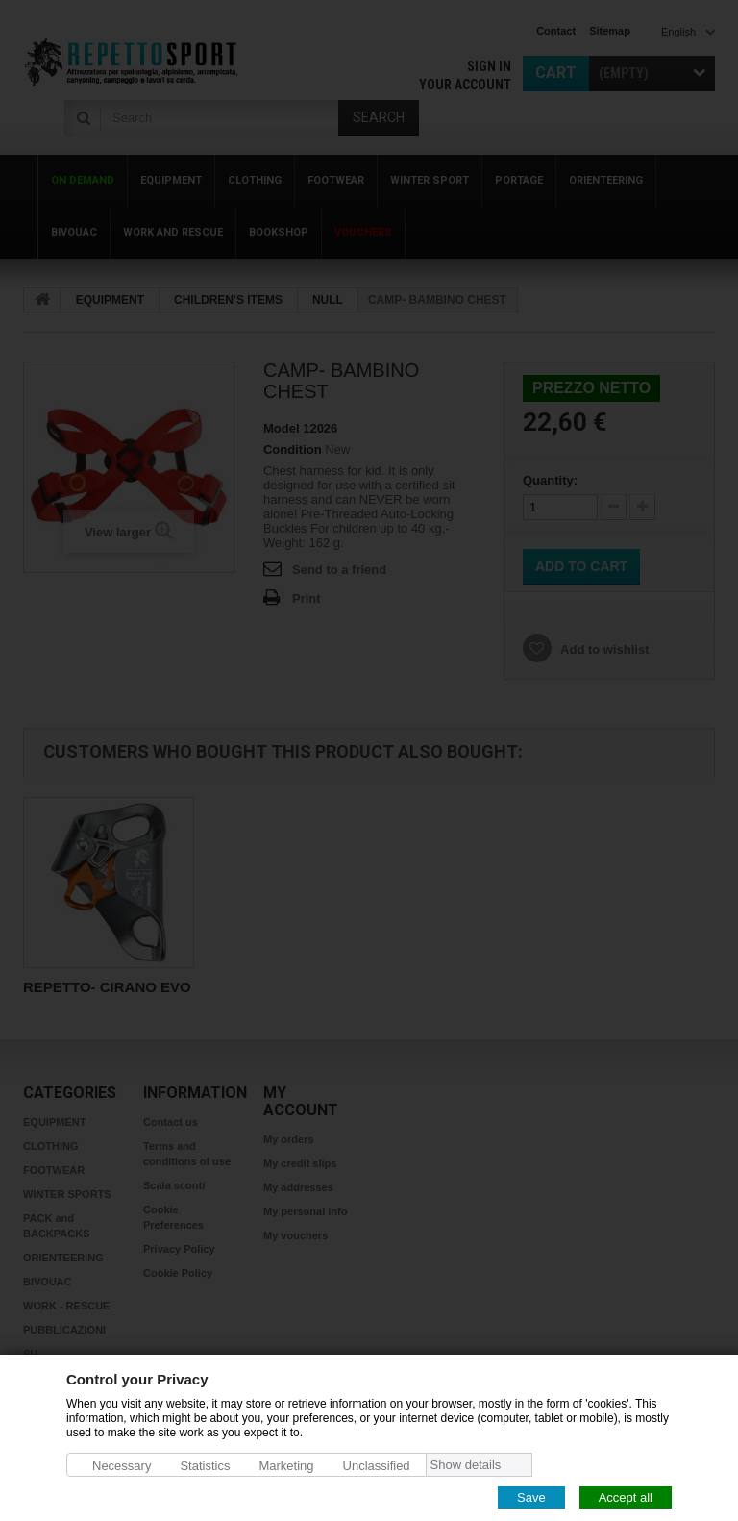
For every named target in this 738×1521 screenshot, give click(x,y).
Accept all (625, 1496)
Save (531, 1496)
